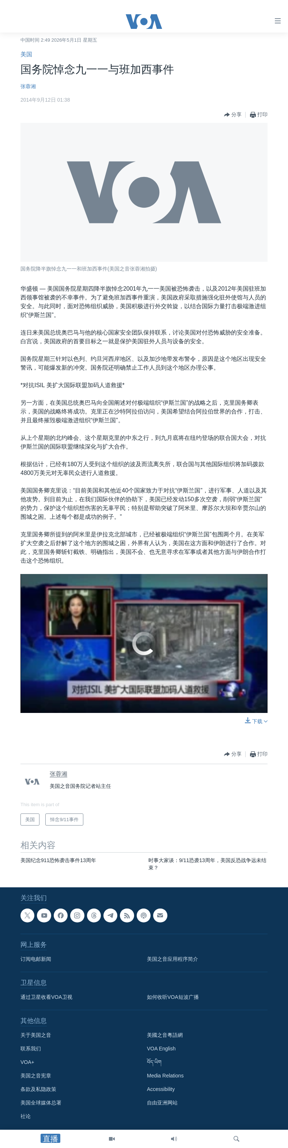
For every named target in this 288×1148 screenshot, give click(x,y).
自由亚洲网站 (162, 1103)
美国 (26, 54)
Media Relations (165, 1076)
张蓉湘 (28, 86)
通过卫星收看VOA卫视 (46, 997)
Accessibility (161, 1089)
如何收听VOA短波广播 (173, 997)
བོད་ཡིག (154, 1062)
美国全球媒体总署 (40, 1103)
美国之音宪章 (35, 1076)
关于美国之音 (35, 1035)
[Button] (233, 114)
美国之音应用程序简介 (172, 959)
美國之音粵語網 (165, 1035)
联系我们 (30, 1048)
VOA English (161, 1048)
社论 (25, 1116)
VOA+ (27, 1062)
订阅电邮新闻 (35, 959)
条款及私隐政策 (38, 1089)
